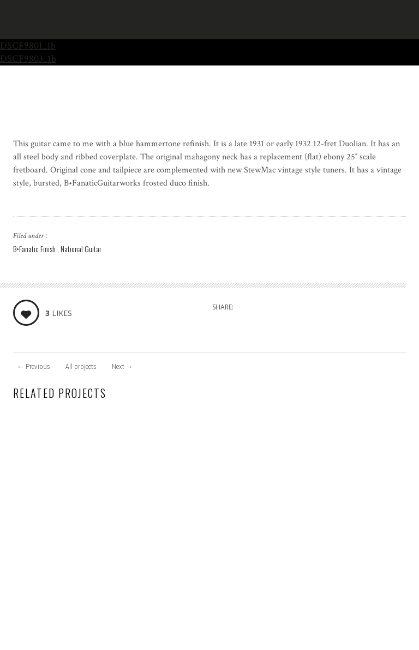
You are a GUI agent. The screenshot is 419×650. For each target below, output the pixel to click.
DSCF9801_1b (28, 45)
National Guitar (81, 248)
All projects (81, 366)
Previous (33, 366)
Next (122, 366)
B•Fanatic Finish (35, 248)
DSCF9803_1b (28, 58)
